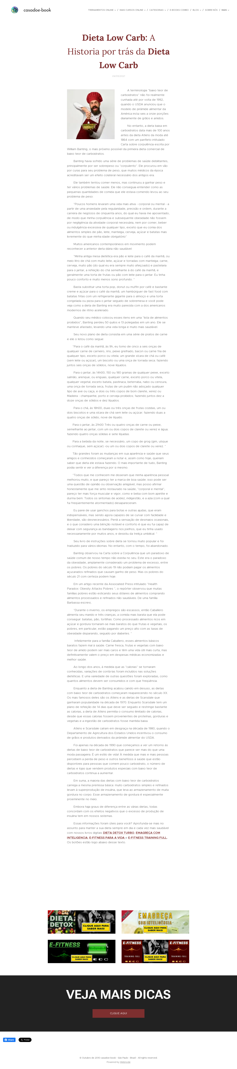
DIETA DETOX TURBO (118, 833)
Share (9, 1040)
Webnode (125, 1062)
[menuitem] (102, 10)
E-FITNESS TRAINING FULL (147, 837)
